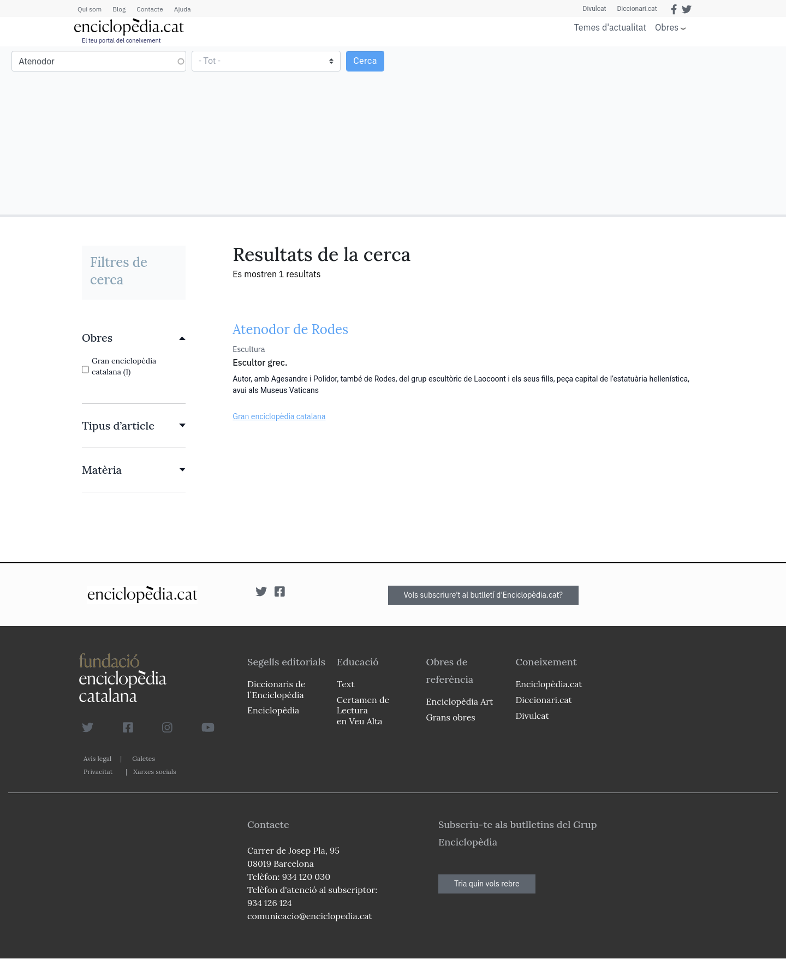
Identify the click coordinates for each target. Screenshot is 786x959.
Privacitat (98, 771)
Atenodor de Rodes (290, 329)
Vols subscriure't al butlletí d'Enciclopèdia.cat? (483, 595)
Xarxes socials (154, 771)
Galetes (143, 758)
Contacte (149, 9)
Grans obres (450, 717)
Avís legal (97, 758)
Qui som (90, 9)
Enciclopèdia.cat (548, 683)
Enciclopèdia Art (459, 701)
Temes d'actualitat (610, 27)
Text (346, 683)
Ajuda (182, 9)
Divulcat (594, 9)
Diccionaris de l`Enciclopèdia (276, 689)
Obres (666, 27)
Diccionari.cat (637, 9)
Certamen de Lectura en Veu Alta (363, 710)
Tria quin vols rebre (487, 884)
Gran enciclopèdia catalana (279, 416)
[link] (134, 338)
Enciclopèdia (273, 710)
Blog (119, 9)
